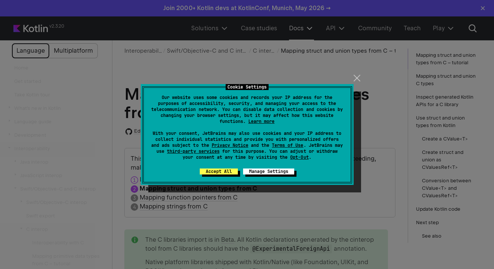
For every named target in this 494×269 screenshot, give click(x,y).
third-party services (193, 151)
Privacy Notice (230, 145)
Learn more (261, 121)
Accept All (219, 171)
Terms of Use (287, 145)
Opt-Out (299, 157)
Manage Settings (268, 171)
